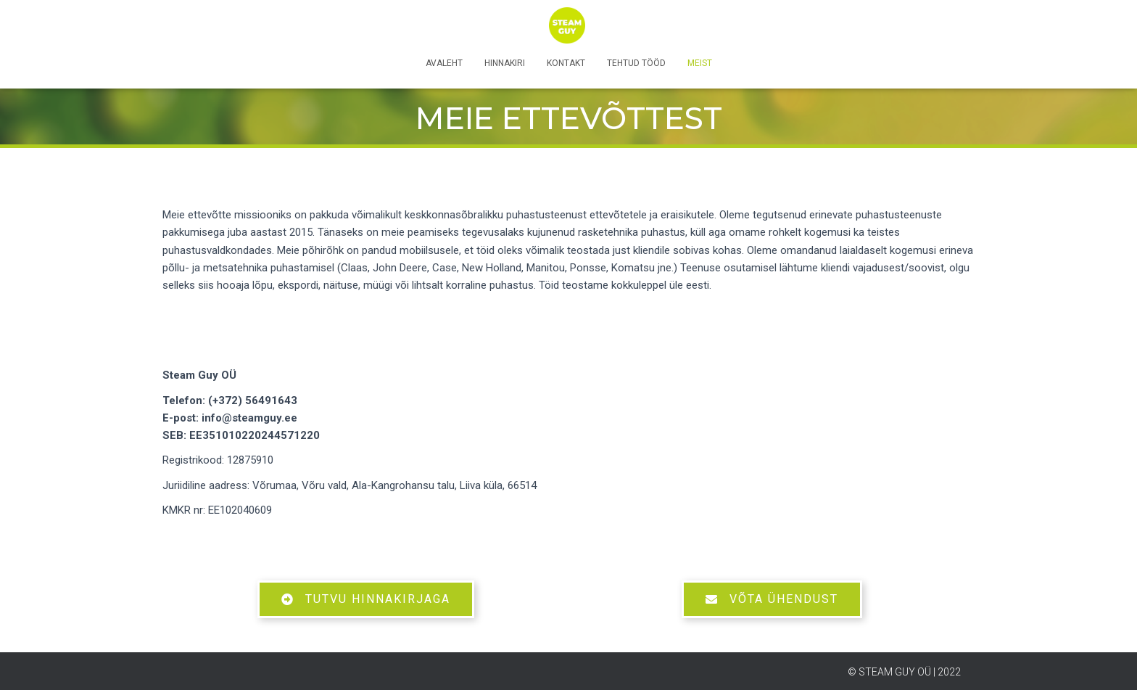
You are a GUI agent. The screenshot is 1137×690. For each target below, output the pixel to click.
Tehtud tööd (636, 63)
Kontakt (566, 63)
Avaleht (444, 63)
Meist (699, 63)
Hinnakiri (504, 63)
